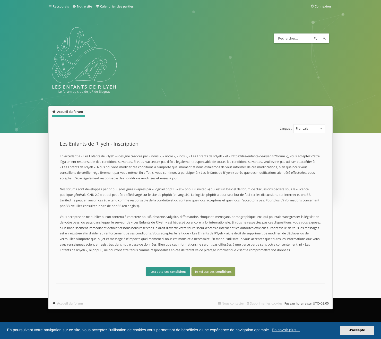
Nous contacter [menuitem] (233, 303)
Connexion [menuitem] (323, 6)
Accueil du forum (70, 303)
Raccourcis (61, 6)
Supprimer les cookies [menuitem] (266, 303)
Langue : (286, 128)
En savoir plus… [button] (286, 330)
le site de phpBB (160, 194)
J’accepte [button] (357, 330)
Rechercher (315, 38)
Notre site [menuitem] (82, 6)
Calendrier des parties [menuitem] (114, 6)
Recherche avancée (324, 38)
